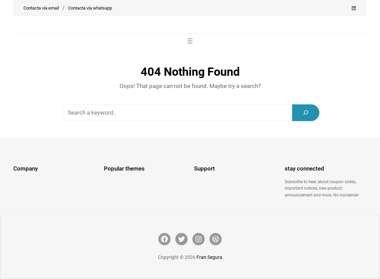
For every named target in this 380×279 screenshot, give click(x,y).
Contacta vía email (41, 8)
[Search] (305, 112)
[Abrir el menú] (190, 41)
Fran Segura (209, 257)
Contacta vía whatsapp (90, 8)
